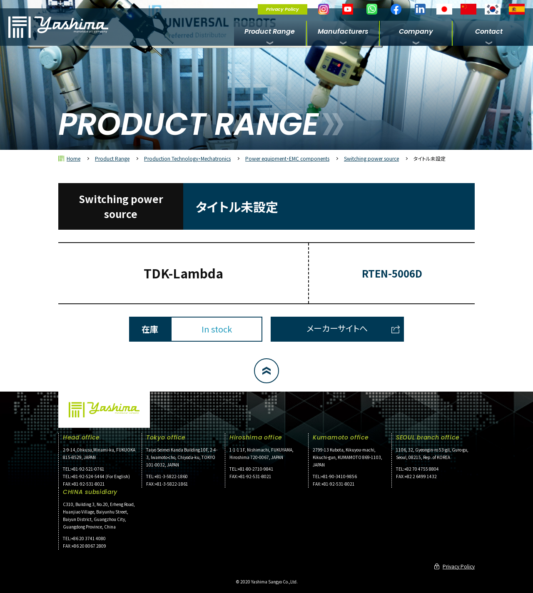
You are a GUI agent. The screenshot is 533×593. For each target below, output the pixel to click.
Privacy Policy (282, 9)
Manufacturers (343, 31)
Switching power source (371, 158)
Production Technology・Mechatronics (187, 158)
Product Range (269, 31)
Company (416, 31)
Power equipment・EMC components (287, 158)
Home (73, 158)
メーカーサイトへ (337, 328)
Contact (489, 31)
